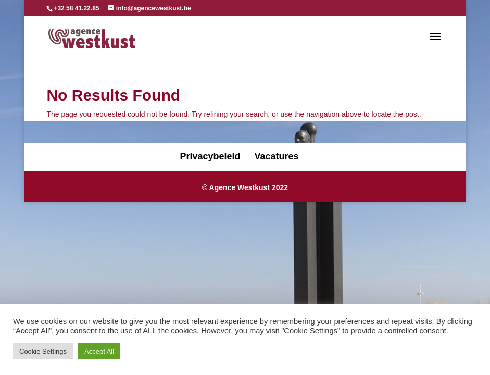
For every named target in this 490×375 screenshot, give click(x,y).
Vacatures (277, 156)
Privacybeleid (210, 156)
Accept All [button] (99, 351)
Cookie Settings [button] (43, 351)
